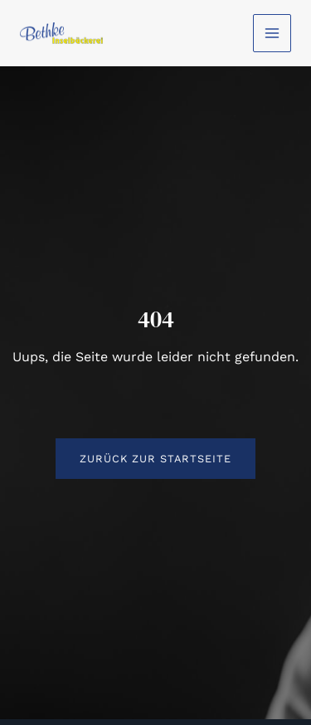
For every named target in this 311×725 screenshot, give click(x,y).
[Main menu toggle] (272, 33)
